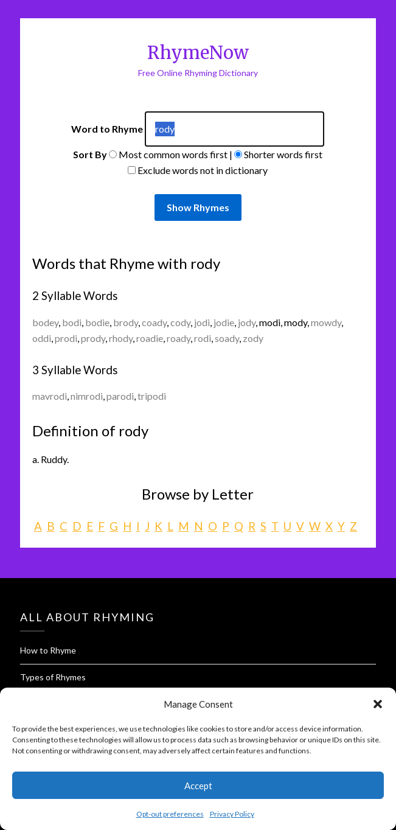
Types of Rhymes (53, 677)
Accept (198, 785)
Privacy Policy (232, 813)
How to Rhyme (48, 650)
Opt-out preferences (170, 813)
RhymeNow (198, 52)
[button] (378, 704)
